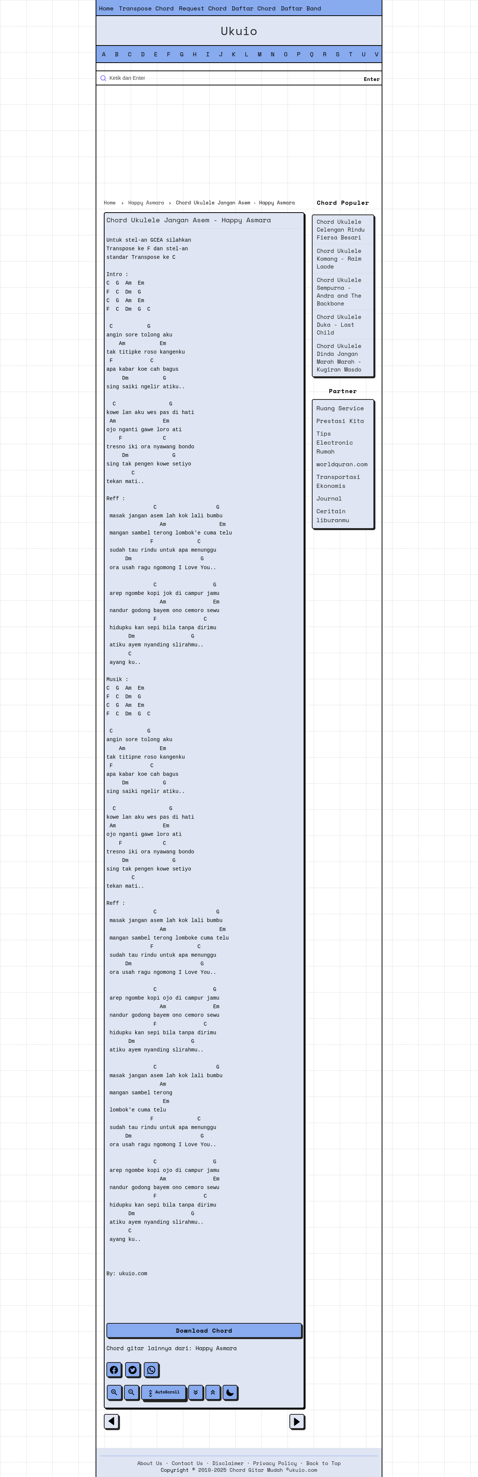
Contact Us (187, 1463)
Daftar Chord (254, 8)
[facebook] (113, 1369)
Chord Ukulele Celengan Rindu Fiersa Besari (341, 229)
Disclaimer (228, 1463)
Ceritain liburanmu (332, 515)
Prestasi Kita (340, 420)
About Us (149, 1463)
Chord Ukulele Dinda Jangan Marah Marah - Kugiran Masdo (339, 357)
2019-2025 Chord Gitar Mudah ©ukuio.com (257, 1470)
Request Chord (202, 8)
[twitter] (132, 1369)
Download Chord (204, 1330)
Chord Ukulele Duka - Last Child (339, 324)
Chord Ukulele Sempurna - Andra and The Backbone (339, 291)
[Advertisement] (239, 143)
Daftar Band (301, 8)
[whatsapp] (151, 1369)
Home (106, 8)
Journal (329, 498)
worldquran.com (341, 464)
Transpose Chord (146, 8)
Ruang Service (340, 408)
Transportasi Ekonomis (338, 481)
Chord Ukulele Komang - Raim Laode (339, 258)
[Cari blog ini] (239, 77)
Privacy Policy (275, 1463)
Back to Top (323, 1463)
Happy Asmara (216, 1348)
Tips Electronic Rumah (334, 442)
